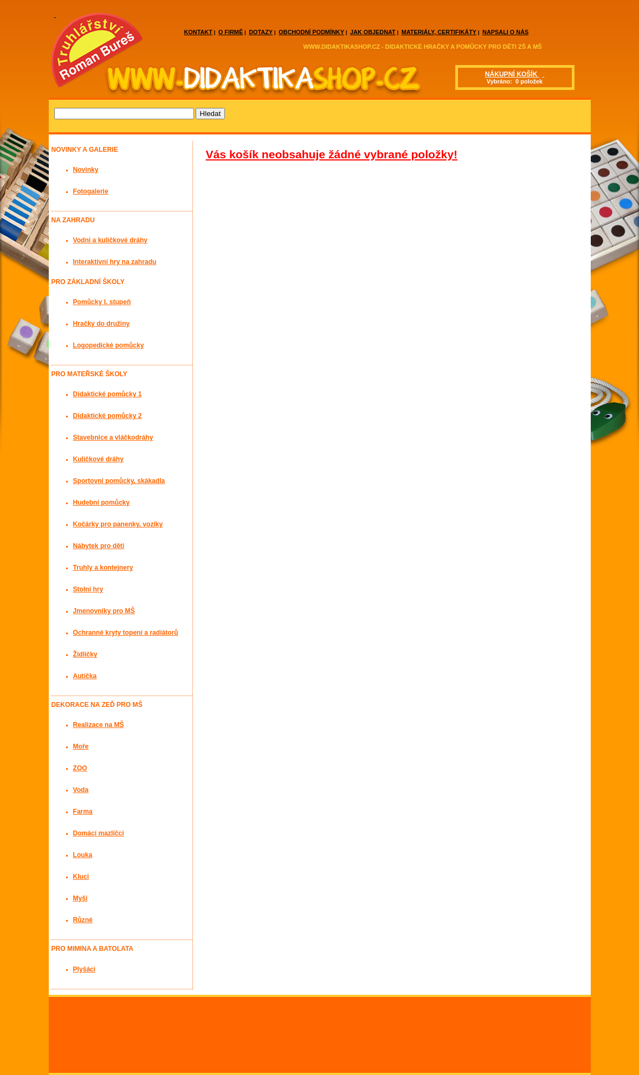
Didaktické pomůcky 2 (107, 416)
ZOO (80, 768)
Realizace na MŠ (98, 725)
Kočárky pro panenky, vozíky (118, 524)
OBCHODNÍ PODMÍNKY (311, 32)
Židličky (85, 654)
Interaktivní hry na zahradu (115, 262)
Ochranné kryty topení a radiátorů (125, 632)
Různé (83, 920)
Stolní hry (88, 589)
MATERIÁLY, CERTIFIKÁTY (439, 32)
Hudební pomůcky (101, 502)
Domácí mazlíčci (98, 833)
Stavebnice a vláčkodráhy (113, 437)
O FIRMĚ (230, 32)
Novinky (86, 169)
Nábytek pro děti (99, 546)
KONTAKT (198, 32)
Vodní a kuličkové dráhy (110, 240)
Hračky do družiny (101, 323)
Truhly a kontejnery (103, 567)
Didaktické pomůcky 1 (107, 394)
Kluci (81, 876)
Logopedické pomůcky (108, 345)
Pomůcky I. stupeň (102, 302)
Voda (81, 790)
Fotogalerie (90, 191)
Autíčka (85, 676)
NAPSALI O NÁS (505, 32)
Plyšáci (84, 969)
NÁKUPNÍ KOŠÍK (512, 74)
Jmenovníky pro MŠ (104, 611)
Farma (83, 811)
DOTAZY (261, 32)
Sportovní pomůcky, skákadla (119, 481)
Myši (80, 898)
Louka (83, 855)
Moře (81, 746)
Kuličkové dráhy (98, 459)
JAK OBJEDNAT (373, 32)
